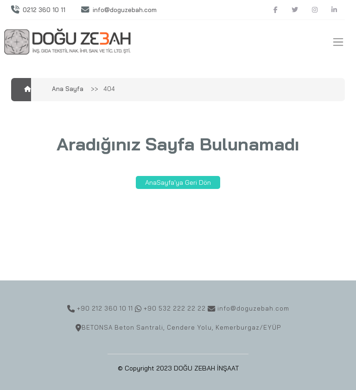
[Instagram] (314, 10)
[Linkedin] (334, 10)
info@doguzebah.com (125, 9)
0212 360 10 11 (44, 9)
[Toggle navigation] (338, 42)
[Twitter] (295, 10)
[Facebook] (276, 10)
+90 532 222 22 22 (175, 308)
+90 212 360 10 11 (104, 308)
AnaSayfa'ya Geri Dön (178, 182)
